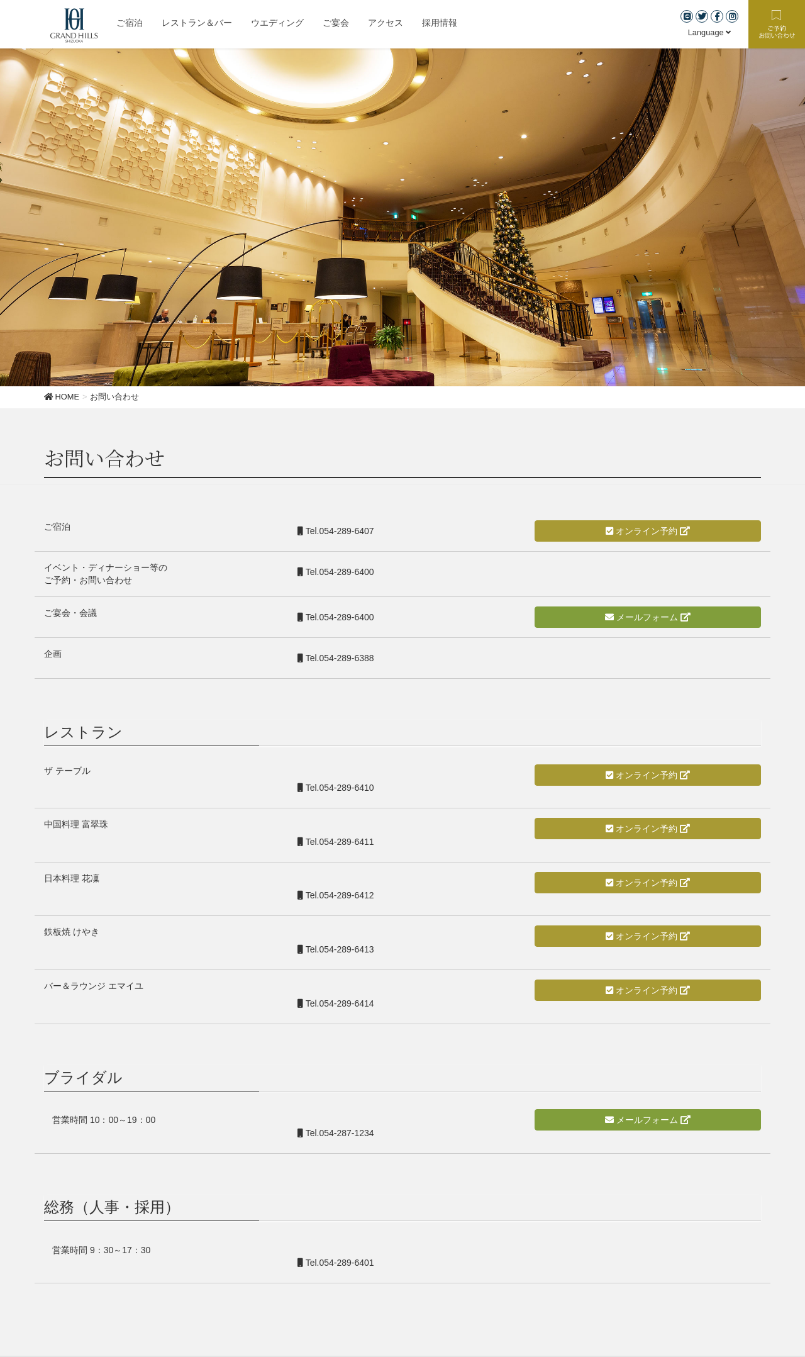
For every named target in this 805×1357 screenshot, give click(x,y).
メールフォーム (648, 617)
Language (709, 32)
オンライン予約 (648, 531)
